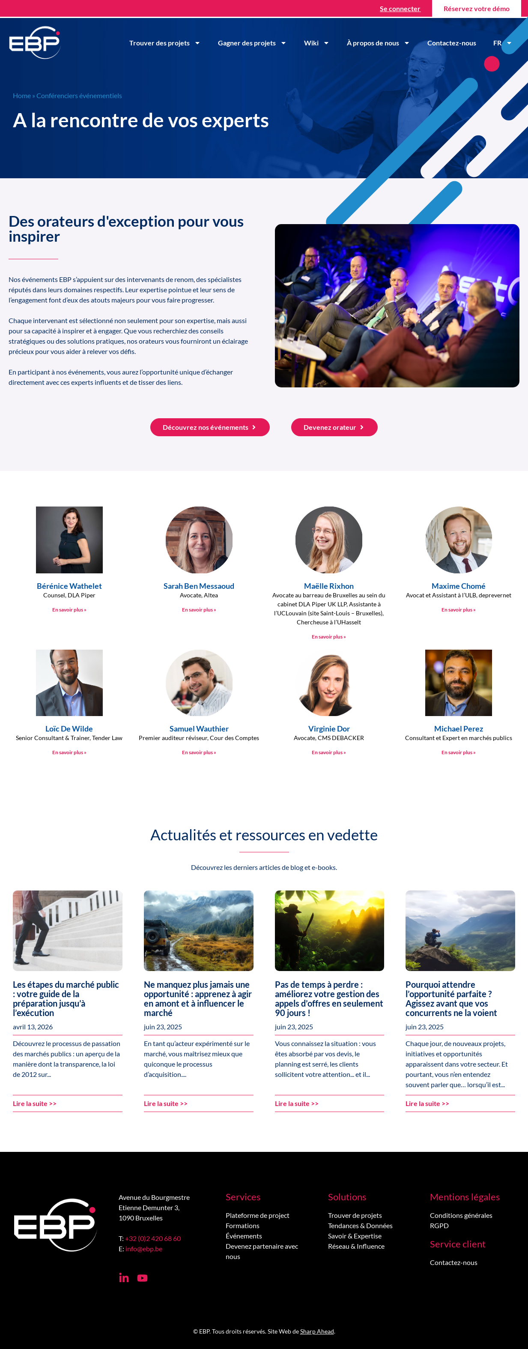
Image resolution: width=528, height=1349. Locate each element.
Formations (243, 1225)
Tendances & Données (360, 1225)
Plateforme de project (257, 1215)
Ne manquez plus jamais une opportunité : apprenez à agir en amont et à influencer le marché (198, 998)
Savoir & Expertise (355, 1236)
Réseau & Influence (356, 1246)
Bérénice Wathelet (69, 586)
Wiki (317, 43)
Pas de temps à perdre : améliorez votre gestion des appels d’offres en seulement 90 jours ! (329, 998)
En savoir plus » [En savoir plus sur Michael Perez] (458, 752)
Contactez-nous (451, 43)
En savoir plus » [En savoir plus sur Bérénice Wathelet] (69, 609)
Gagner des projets (252, 43)
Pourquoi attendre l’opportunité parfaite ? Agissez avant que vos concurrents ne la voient (451, 998)
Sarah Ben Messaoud (199, 586)
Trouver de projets (355, 1215)
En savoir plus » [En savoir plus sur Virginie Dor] (329, 752)
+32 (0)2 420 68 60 (153, 1238)
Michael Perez (458, 728)
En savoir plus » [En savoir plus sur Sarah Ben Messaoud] (199, 609)
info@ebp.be (143, 1248)
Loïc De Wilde (69, 728)
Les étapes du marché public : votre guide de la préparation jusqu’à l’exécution (66, 998)
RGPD (439, 1225)
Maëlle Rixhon (329, 586)
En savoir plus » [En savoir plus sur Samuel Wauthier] (199, 752)
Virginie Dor (329, 728)
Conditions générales (461, 1215)
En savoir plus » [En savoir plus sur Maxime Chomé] (458, 609)
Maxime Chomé (459, 586)
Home (22, 95)
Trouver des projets (165, 43)
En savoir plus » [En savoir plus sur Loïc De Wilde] (69, 752)
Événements (244, 1236)
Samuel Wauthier (199, 728)
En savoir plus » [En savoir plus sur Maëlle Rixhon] (329, 636)
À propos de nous (378, 43)
